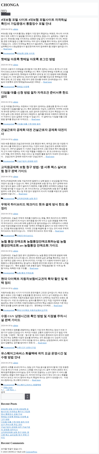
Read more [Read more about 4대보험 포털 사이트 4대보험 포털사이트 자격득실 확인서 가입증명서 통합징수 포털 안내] (7, 49)
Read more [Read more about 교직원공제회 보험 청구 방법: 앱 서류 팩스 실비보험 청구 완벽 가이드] (23, 194)
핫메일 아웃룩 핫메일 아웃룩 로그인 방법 (28, 59)
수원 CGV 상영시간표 (26, 347)
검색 (3, 392)
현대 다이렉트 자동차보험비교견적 (32, 310)
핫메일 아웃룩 (23, 87)
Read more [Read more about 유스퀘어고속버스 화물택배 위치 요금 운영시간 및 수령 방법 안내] (36, 380)
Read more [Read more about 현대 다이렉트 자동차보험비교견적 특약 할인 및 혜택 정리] (58, 306)
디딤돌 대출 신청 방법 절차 (29, 124)
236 (7, 390)
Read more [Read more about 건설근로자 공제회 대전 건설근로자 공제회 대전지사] (50, 157)
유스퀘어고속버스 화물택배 (29, 385)
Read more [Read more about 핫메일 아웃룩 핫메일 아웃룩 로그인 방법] (47, 82)
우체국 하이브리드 (25, 236)
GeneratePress (31, 452)
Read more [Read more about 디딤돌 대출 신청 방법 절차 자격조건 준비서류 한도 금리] (36, 119)
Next (13, 390)
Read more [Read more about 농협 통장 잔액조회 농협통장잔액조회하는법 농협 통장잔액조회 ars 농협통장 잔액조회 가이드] (34, 268)
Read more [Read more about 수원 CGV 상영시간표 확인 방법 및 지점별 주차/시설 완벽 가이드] (42, 343)
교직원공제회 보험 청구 (27, 198)
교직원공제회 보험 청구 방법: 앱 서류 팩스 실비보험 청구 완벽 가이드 (15, 435)
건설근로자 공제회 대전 (27, 161)
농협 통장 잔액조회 (25, 273)
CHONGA (10, 5)
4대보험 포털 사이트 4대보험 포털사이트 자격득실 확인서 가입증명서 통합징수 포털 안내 (15, 411)
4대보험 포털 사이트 (26, 53)
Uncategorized (8, 53)
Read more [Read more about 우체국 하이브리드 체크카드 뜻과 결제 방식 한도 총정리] (59, 231)
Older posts (7, 387)
